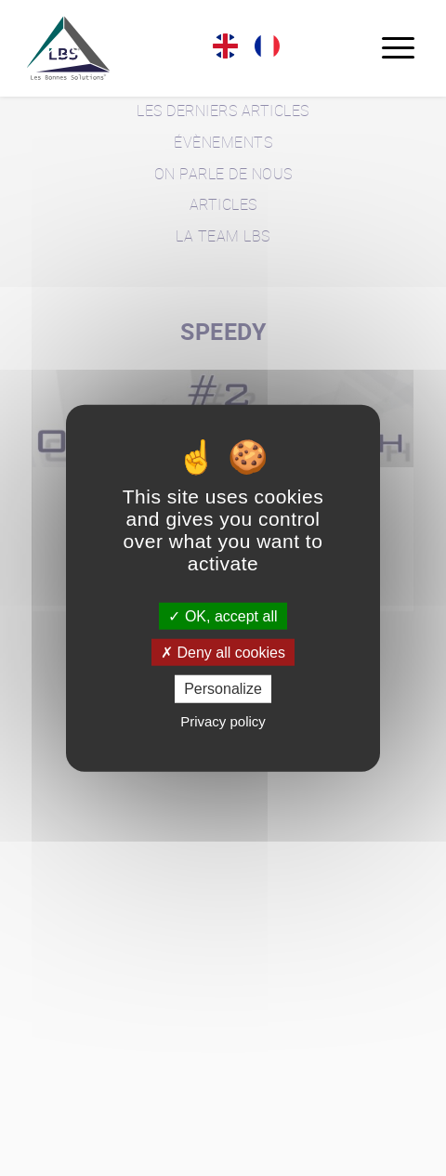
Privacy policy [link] (223, 720)
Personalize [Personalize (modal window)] (223, 689)
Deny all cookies (223, 652)
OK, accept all (222, 616)
